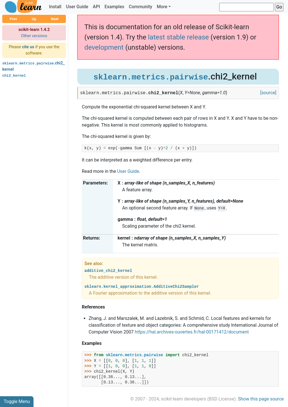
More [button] (162, 6)
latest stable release (178, 37)
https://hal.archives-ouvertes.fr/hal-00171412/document (192, 332)
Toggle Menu (17, 401)
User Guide (77, 6)
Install (55, 6)
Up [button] (34, 19)
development (104, 47)
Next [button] (55, 19)
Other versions (34, 35)
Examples (114, 6)
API (96, 6)
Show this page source (261, 399)
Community (140, 6)
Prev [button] (13, 19)
